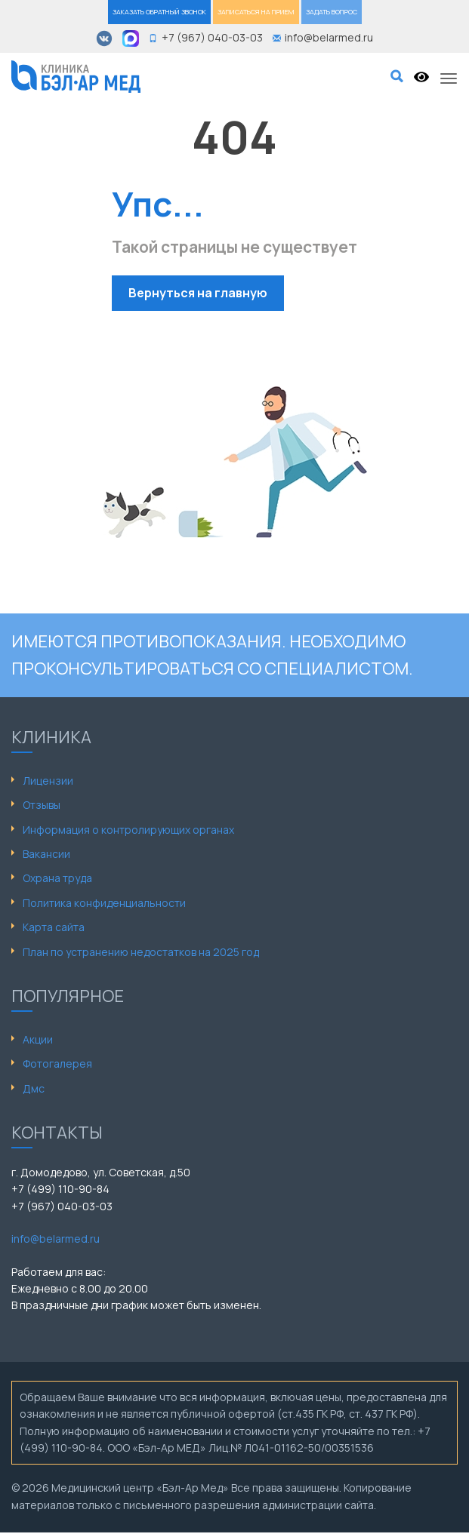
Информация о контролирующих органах (128, 829)
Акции (38, 1039)
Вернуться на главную (197, 292)
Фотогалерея (57, 1063)
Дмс (34, 1088)
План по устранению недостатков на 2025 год (141, 952)
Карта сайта (54, 927)
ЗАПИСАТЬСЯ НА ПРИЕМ (256, 12)
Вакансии (46, 854)
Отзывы (41, 805)
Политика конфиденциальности (104, 903)
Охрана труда (57, 878)
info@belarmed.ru (55, 1238)
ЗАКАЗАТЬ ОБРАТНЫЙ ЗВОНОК (159, 12)
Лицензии (48, 780)
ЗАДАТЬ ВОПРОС (331, 12)
